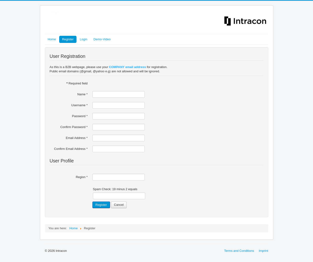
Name (82, 94)
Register (67, 39)
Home (52, 39)
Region (82, 177)
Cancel (119, 205)
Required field (77, 83)
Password (80, 116)
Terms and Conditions (239, 251)
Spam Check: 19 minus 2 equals (115, 189)
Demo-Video (102, 39)
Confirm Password (74, 127)
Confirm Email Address (71, 149)
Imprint (263, 251)
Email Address (77, 138)
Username (79, 105)
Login (83, 39)
